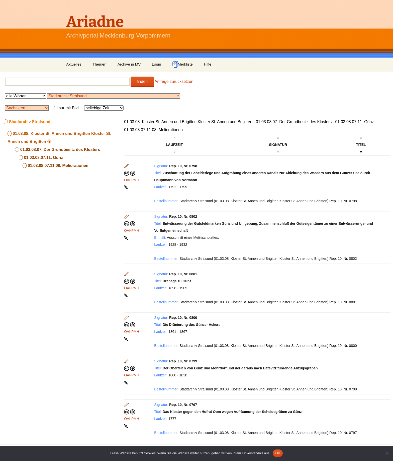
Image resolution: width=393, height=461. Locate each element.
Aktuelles (73, 64)
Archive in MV (129, 64)
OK (277, 453)
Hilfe (207, 64)
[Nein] (386, 453)
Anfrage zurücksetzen (174, 81)
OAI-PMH (131, 180)
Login (156, 64)
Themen (99, 64)
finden (142, 81)
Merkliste (182, 64)
